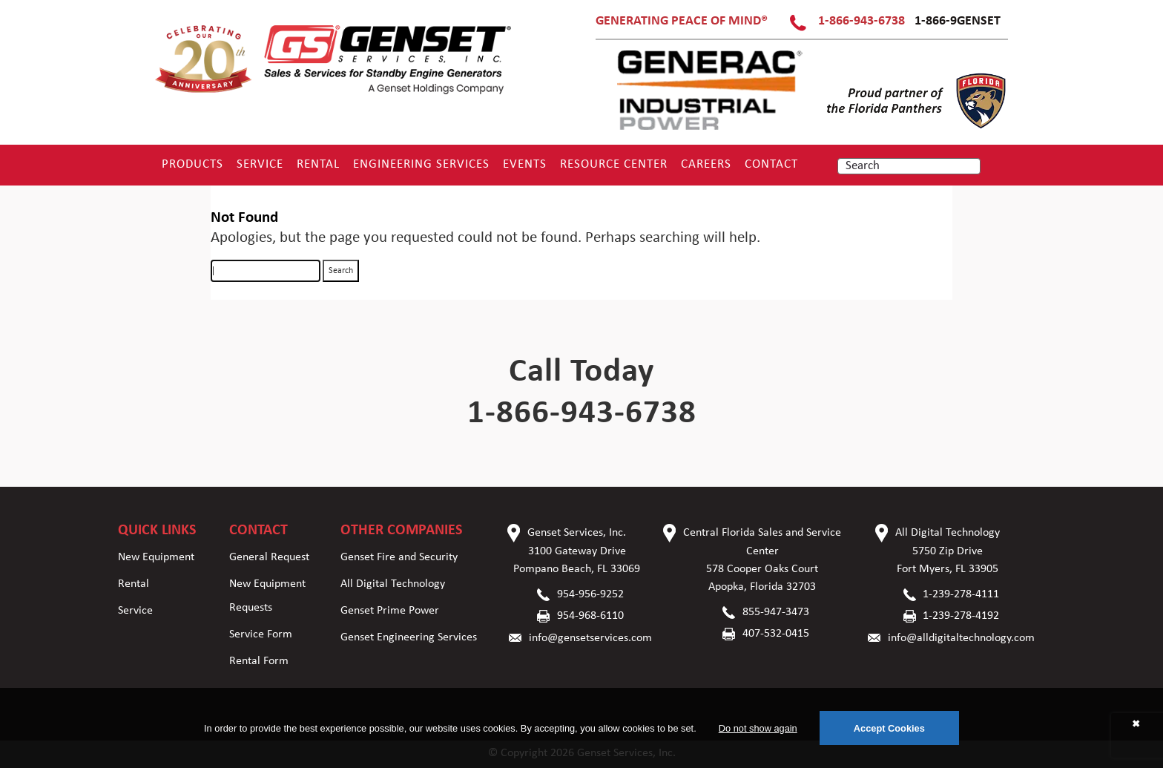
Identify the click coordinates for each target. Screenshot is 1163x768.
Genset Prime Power (389, 611)
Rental (318, 164)
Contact (771, 164)
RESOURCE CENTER (614, 164)
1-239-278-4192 (961, 616)
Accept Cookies (889, 728)
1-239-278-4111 (961, 594)
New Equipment (156, 557)
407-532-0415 (775, 634)
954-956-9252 (590, 594)
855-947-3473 (775, 612)
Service (260, 164)
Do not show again (758, 728)
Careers (706, 164)
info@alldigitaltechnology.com (961, 638)
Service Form (260, 634)
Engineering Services (421, 164)
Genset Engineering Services (408, 637)
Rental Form (259, 661)
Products (192, 164)
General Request (269, 557)
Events (525, 164)
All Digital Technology (392, 584)
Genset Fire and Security (399, 557)
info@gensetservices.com (590, 638)
